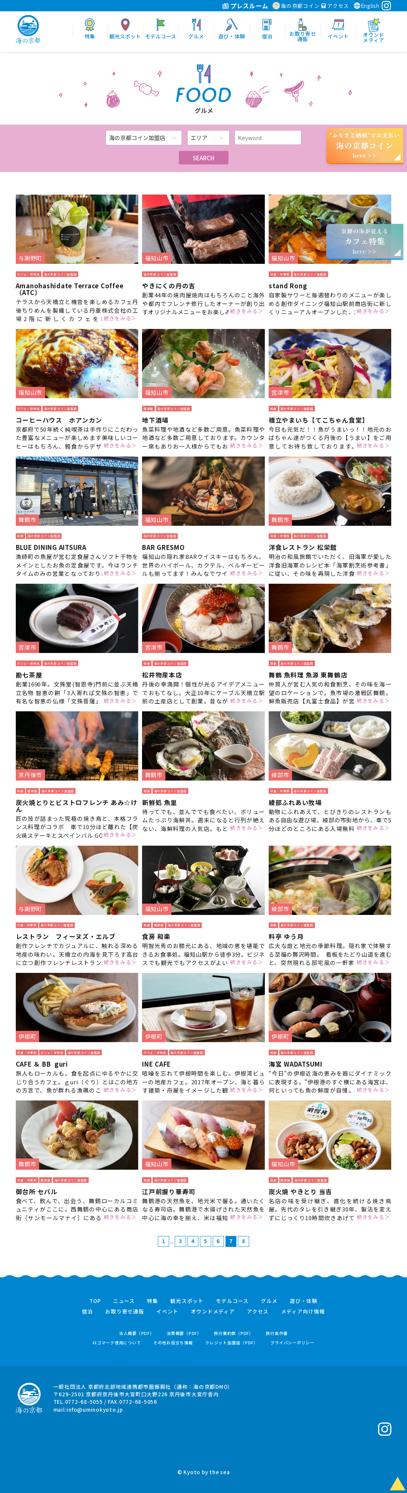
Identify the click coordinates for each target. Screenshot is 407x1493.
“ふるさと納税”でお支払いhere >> (365, 145)
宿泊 (87, 1311)
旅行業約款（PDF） (234, 1333)
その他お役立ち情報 (173, 1343)
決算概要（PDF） (184, 1333)
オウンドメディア (213, 1311)
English (366, 5)
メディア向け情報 (303, 1311)
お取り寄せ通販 (124, 1311)
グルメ (269, 1301)
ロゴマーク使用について (116, 1343)
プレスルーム (245, 5)
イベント (167, 1311)
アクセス (335, 5)
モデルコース (232, 1301)
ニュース (124, 1301)
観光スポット (187, 1301)
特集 (152, 1301)
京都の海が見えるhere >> (364, 241)
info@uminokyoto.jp (95, 1409)
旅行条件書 (277, 1333)
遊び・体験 (304, 1301)
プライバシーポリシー (292, 1343)
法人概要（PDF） (136, 1333)
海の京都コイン (295, 5)
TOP (95, 1301)
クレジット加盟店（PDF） (231, 1343)
